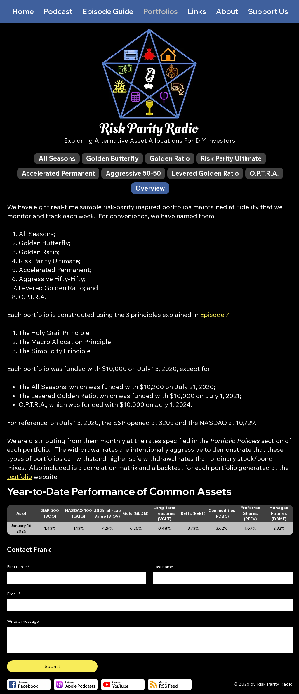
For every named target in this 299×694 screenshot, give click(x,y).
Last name (163, 566)
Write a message (23, 621)
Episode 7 (214, 315)
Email (13, 594)
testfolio (19, 476)
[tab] (57, 158)
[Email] (148, 605)
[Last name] (221, 578)
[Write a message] (150, 640)
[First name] (75, 578)
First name (18, 567)
